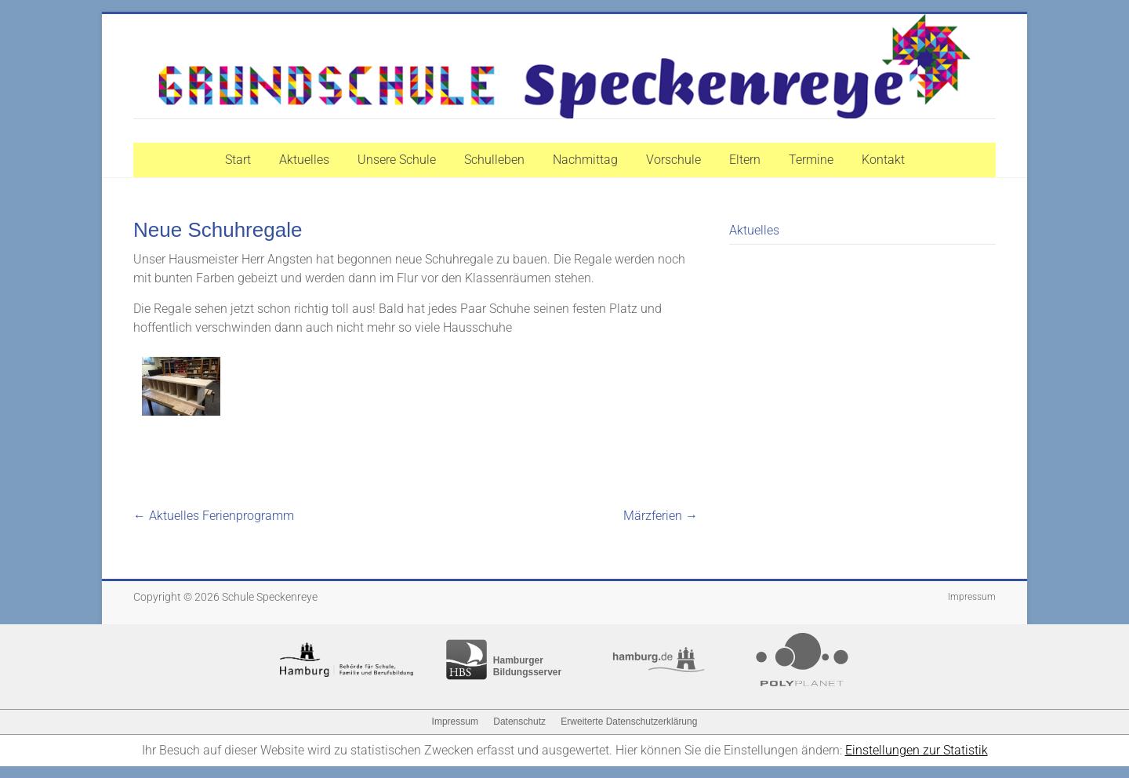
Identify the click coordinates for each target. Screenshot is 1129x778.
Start (238, 159)
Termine (811, 159)
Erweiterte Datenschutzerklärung (629, 721)
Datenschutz (519, 721)
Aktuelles (304, 159)
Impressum (972, 596)
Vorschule (673, 159)
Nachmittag (585, 159)
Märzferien (660, 515)
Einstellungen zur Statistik (916, 750)
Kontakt (883, 159)
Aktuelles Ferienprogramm (213, 515)
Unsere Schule (397, 159)
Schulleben (494, 159)
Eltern (745, 159)
